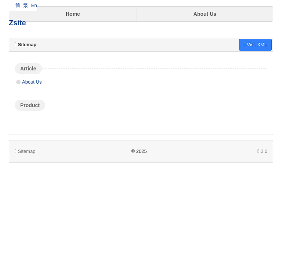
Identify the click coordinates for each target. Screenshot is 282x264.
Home (73, 14)
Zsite (17, 23)
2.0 (262, 151)
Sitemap (25, 151)
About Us (205, 14)
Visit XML (255, 44)
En (34, 5)
